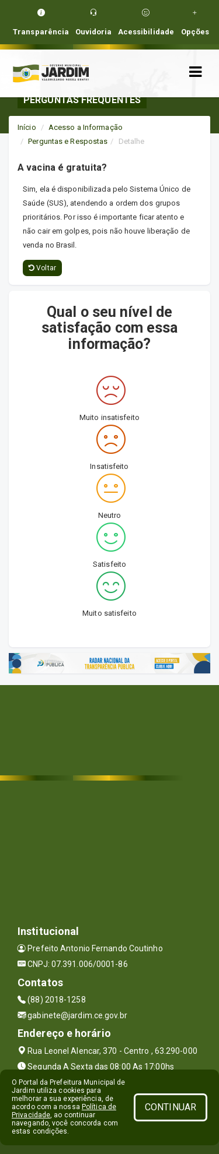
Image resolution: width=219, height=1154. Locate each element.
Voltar (42, 268)
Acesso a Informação (85, 127)
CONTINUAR (170, 1107)
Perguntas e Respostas (67, 141)
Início (27, 127)
